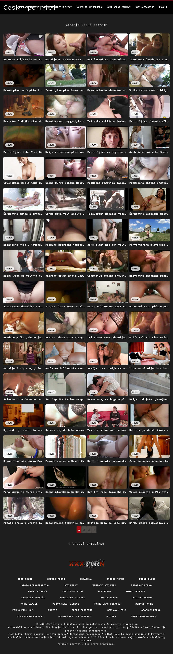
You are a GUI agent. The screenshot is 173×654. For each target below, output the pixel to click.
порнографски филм (143, 616)
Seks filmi (25, 578)
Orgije (52, 610)
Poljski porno (142, 597)
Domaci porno (144, 603)
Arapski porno (151, 610)
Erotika (111, 616)
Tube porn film (72, 591)
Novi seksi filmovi (119, 7)
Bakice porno (115, 578)
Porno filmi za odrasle (74, 616)
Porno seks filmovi (66, 603)
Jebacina (86, 578)
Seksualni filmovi (72, 597)
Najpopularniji (28, 7)
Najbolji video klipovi (57, 7)
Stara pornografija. (35, 585)
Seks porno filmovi (30, 616)
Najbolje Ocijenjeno (89, 7)
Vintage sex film (104, 585)
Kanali (163, 7)
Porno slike (147, 578)
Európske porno (141, 585)
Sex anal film (117, 610)
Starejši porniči (33, 597)
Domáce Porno (109, 597)
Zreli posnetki (82, 610)
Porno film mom (23, 610)
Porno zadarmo (135, 591)
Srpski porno (56, 578)
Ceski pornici (71, 643)
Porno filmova (37, 591)
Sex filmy (71, 585)
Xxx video (104, 591)
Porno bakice (29, 603)
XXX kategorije (145, 7)
